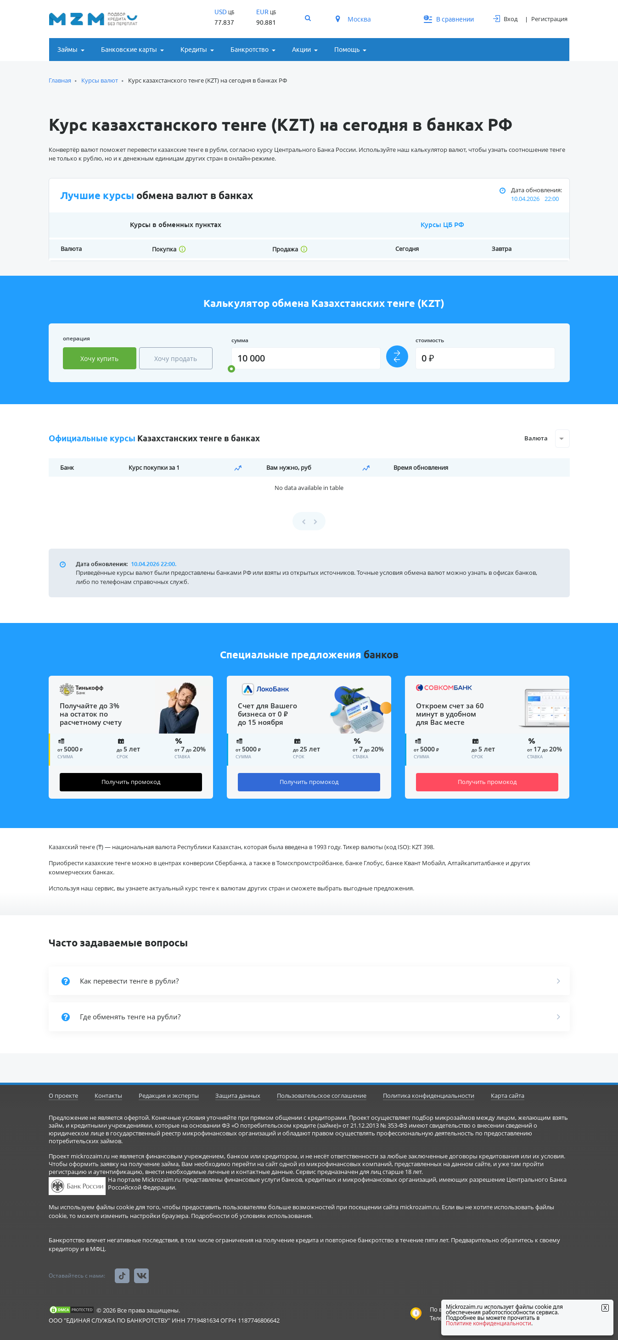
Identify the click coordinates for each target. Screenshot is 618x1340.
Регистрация (549, 19)
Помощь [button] (347, 49)
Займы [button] (67, 49)
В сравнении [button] (449, 19)
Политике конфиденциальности (488, 1323)
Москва (353, 19)
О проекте (63, 1095)
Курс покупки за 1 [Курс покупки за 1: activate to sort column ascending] (154, 467)
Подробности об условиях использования (251, 1216)
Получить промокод (130, 782)
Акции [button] (301, 49)
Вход (505, 19)
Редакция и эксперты (169, 1095)
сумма (239, 340)
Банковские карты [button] (129, 49)
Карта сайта (507, 1095)
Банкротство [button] (249, 49)
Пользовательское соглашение (321, 1095)
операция (76, 338)
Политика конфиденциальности (428, 1095)
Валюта (536, 438)
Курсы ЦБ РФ (442, 224)
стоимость (430, 340)
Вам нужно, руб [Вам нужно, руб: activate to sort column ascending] (288, 467)
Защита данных (237, 1095)
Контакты (108, 1095)
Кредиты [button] (193, 49)
